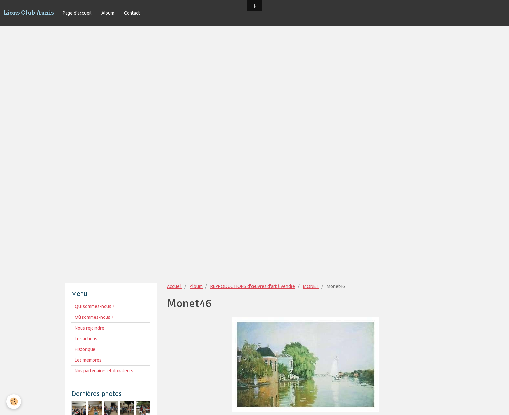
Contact (132, 13)
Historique (85, 349)
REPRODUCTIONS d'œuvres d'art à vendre (252, 286)
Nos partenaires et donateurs (104, 370)
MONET (311, 286)
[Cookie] (13, 401)
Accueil (174, 286)
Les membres (88, 360)
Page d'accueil (77, 13)
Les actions (86, 338)
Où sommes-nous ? (94, 317)
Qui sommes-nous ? (94, 306)
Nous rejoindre (89, 328)
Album (107, 13)
